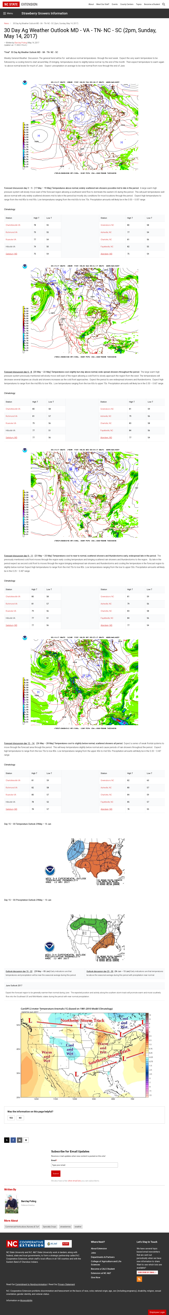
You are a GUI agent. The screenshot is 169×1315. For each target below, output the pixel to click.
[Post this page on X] (6, 1140)
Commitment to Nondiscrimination (31, 1284)
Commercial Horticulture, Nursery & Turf (22, 1227)
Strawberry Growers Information (44, 13)
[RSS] (139, 1279)
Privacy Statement (66, 1284)
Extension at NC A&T (101, 1273)
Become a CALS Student (103, 1269)
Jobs (93, 1253)
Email (54, 1160)
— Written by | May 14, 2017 (21, 43)
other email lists (74, 1181)
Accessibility (26, 1300)
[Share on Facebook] (13, 1140)
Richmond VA (11, 232)
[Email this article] (19, 1140)
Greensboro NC (107, 225)
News (6, 23)
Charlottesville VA (13, 225)
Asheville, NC (106, 232)
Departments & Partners (103, 1257)
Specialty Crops (49, 1227)
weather (78, 1227)
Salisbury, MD (11, 254)
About (91, 4)
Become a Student (152, 4)
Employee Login (157, 1312)
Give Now (95, 1277)
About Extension (99, 1248)
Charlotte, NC (106, 239)
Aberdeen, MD (106, 254)
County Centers (126, 4)
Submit (56, 1173)
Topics (139, 4)
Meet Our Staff (102, 4)
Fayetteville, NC (107, 247)
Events (115, 4)
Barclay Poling (21, 43)
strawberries (65, 1227)
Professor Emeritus (28, 1205)
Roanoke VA (11, 239)
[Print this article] (26, 1140)
